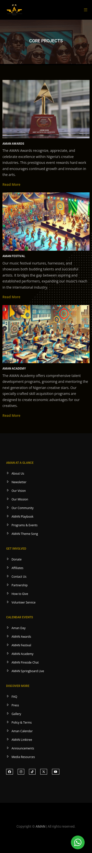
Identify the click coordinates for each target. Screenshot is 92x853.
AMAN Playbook (22, 516)
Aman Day (19, 628)
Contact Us (19, 576)
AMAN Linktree (22, 740)
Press (15, 705)
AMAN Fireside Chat (25, 662)
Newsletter (19, 482)
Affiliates (17, 568)
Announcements (23, 748)
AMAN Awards (21, 637)
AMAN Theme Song (25, 534)
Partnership (20, 585)
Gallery (16, 714)
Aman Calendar (22, 731)
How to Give (20, 594)
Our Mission (20, 499)
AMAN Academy (22, 654)
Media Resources (23, 757)
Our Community (23, 508)
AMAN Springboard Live (28, 671)
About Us (18, 473)
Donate (17, 559)
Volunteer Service (24, 602)
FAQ (14, 697)
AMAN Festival (21, 645)
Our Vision (19, 491)
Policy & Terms (22, 722)
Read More (11, 184)
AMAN (40, 826)
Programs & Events (25, 525)
